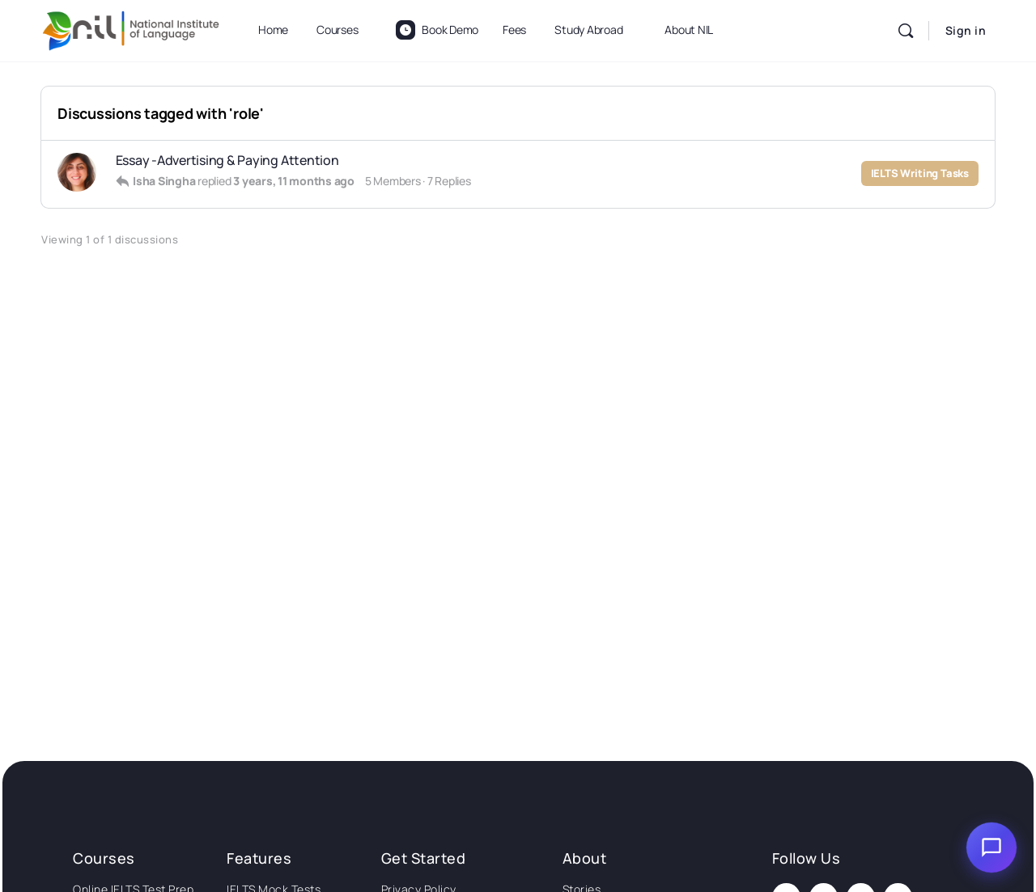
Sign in (966, 30)
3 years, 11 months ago (294, 180)
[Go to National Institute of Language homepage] (131, 28)
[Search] (906, 30)
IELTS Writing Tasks (920, 174)
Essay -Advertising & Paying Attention (227, 160)
